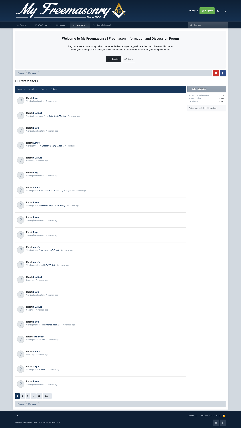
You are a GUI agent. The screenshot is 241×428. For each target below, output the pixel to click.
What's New (42, 25)
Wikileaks (42, 370)
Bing (35, 98)
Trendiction (38, 336)
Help (218, 416)
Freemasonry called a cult (49, 250)
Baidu (36, 128)
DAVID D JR (50, 265)
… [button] (33, 396)
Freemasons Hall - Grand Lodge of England (56, 191)
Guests (44, 89)
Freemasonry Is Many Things (50, 146)
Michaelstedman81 (53, 325)
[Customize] (218, 10)
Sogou (36, 366)
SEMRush (38, 113)
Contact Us (192, 416)
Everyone (21, 89)
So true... (42, 340)
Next (46, 396)
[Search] (224, 10)
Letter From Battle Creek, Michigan (52, 116)
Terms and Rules (206, 416)
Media (62, 25)
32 (39, 396)
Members (81, 25)
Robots (54, 89)
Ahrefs (36, 143)
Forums (23, 25)
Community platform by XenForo (38, 423)
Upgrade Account (104, 25)
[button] (29, 25)
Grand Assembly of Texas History (52, 205)
